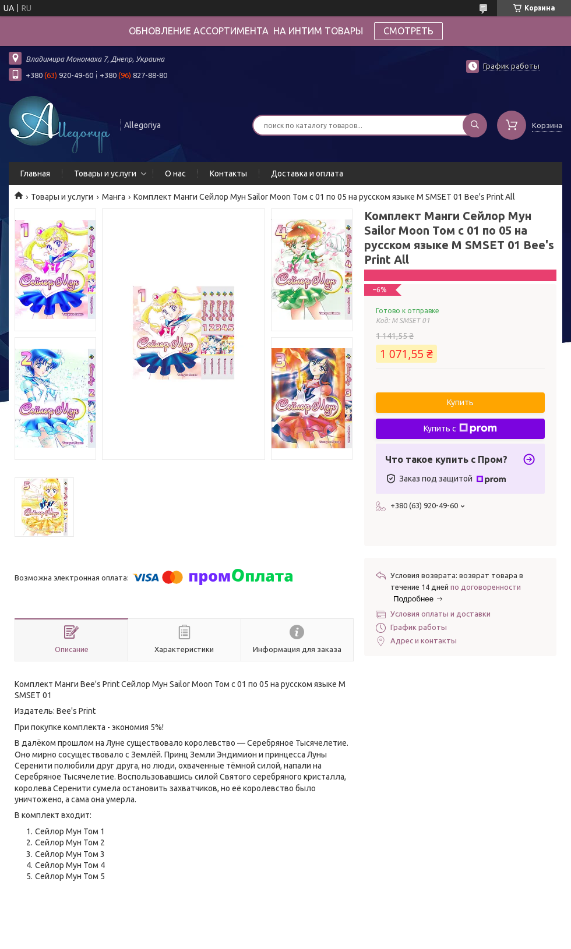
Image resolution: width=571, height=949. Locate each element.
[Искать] (475, 125)
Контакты (228, 173)
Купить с (460, 428)
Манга (113, 196)
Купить (460, 402)
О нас (175, 173)
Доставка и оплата (307, 173)
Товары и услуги (105, 173)
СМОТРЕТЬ (408, 31)
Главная (35, 173)
